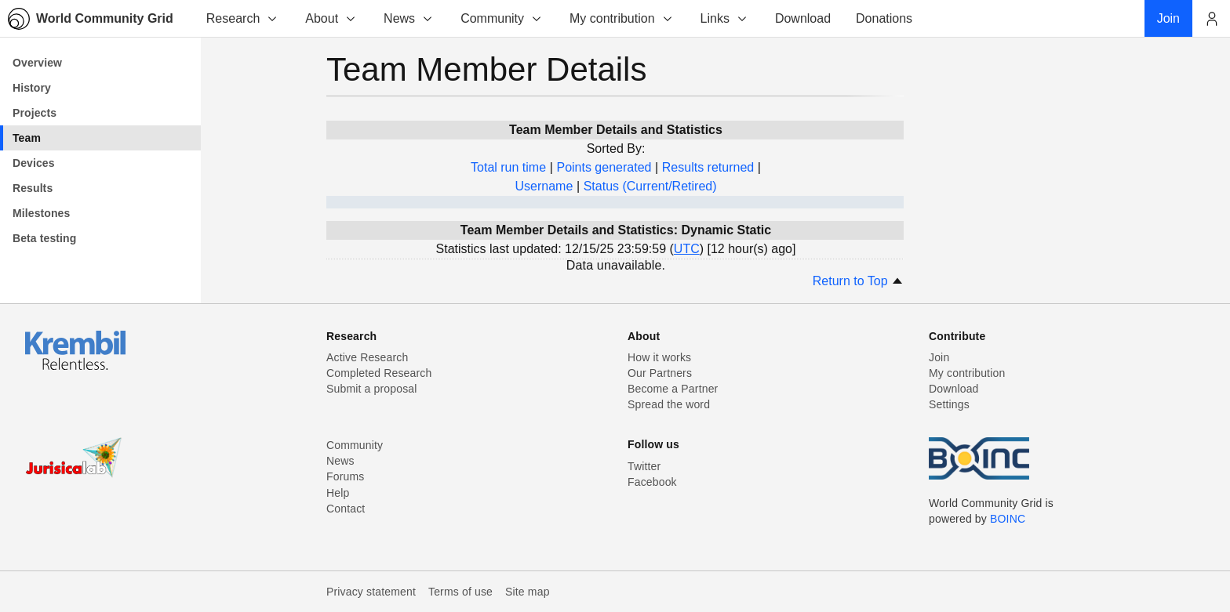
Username (544, 186)
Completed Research (378, 373)
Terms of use (460, 591)
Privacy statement (371, 591)
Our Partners (660, 373)
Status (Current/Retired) (650, 186)
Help (337, 493)
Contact (345, 508)
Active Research (367, 357)
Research (242, 18)
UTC (687, 248)
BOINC (1007, 518)
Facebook (652, 482)
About (331, 18)
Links (724, 18)
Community (501, 18)
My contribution (622, 18)
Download (954, 388)
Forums (345, 476)
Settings (949, 404)
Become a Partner (673, 388)
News (409, 18)
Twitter (644, 466)
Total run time (508, 167)
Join (939, 357)
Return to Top (858, 281)
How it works (659, 357)
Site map (527, 591)
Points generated (603, 167)
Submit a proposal (371, 388)
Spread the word (669, 404)
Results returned (708, 167)
